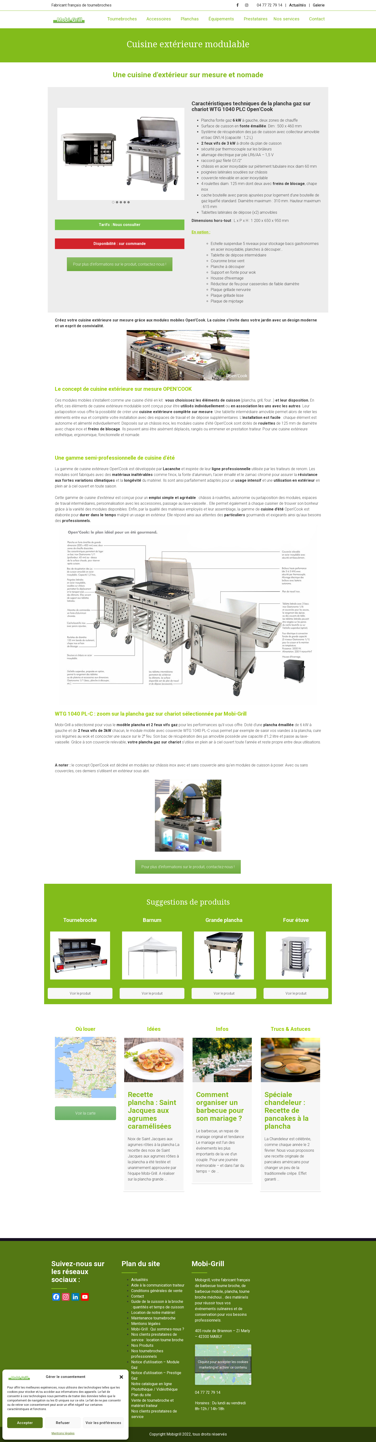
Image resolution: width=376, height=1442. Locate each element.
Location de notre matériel (153, 1312)
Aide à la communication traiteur (157, 1285)
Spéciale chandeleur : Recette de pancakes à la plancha (286, 1110)
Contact (317, 18)
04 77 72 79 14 (207, 1392)
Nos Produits (142, 1345)
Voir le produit (80, 993)
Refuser (63, 1423)
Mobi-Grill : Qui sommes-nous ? (157, 1329)
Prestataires (256, 18)
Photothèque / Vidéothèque (154, 1389)
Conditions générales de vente (156, 1290)
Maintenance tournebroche (153, 1318)
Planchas (192, 18)
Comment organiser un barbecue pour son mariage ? (220, 1106)
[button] (121, 1377)
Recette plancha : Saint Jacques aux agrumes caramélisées (152, 1110)
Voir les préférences (103, 1423)
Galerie (319, 5)
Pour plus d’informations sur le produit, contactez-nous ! (119, 264)
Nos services (288, 18)
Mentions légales (63, 1433)
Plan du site (141, 1395)
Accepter (25, 1423)
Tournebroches (124, 18)
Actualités (297, 5)
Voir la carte (85, 1113)
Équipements (223, 18)
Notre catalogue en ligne (151, 1384)
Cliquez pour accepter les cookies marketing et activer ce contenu (223, 1364)
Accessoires (161, 18)
